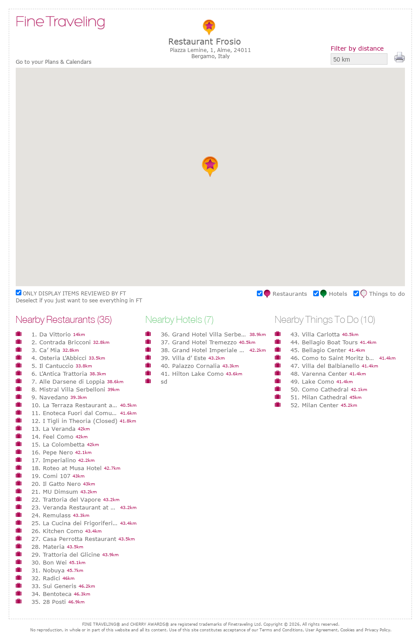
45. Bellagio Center (318, 349)
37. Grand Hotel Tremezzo (199, 342)
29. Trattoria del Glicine (65, 554)
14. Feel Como (52, 436)
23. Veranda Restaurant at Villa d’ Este (74, 507)
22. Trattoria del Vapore (66, 499)
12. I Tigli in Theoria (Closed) (74, 420)
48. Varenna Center (318, 373)
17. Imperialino (53, 460)
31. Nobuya (48, 570)
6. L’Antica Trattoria (59, 373)
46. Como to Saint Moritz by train (333, 357)
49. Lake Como (312, 381)
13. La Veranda (53, 428)
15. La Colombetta (58, 444)
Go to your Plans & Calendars (53, 62)
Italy (224, 56)
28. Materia (48, 546)
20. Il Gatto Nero (56, 483)
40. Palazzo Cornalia (190, 365)
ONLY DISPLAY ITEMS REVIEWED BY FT (74, 293)
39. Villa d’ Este (183, 357)
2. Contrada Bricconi (61, 342)
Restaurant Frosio (204, 41)
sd (164, 381)
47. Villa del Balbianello (325, 365)
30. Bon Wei (49, 562)
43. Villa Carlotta (315, 334)
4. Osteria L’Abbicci (58, 357)
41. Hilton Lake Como (192, 373)
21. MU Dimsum (54, 491)
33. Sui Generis (53, 585)
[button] (210, 166)
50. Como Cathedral (319, 389)
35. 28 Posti (48, 601)
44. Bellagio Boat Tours (324, 342)
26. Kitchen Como (57, 530)
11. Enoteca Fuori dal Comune (74, 412)
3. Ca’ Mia (45, 349)
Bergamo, (204, 56)
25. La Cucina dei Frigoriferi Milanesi (74, 523)
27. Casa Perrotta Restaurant (73, 538)
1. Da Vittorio (51, 334)
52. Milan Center (314, 405)
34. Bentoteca (51, 593)
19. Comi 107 (50, 475)
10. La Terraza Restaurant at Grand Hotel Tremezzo (74, 405)
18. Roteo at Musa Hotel (66, 467)
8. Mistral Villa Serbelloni (68, 389)
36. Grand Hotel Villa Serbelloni (204, 334)
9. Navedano (49, 397)
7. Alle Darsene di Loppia (68, 381)
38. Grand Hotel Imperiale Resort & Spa (204, 349)
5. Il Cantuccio (52, 365)
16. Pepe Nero (52, 452)
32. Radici (45, 578)
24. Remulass (51, 515)
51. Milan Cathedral (318, 397)
